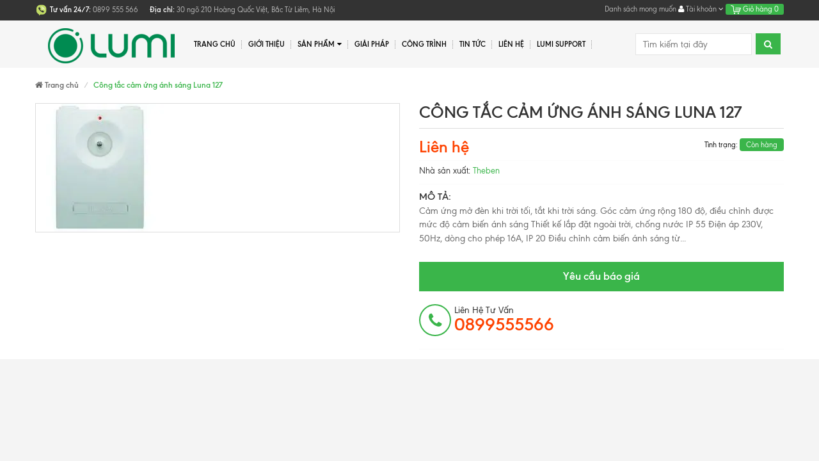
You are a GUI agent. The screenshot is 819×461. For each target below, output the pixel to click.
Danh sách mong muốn (640, 8)
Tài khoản (701, 8)
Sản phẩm (320, 44)
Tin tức (472, 44)
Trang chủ (214, 44)
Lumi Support (561, 44)
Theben (486, 170)
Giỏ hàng (755, 8)
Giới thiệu (266, 44)
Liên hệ (511, 44)
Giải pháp (371, 44)
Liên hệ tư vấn (504, 319)
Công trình (424, 44)
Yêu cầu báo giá (601, 276)
